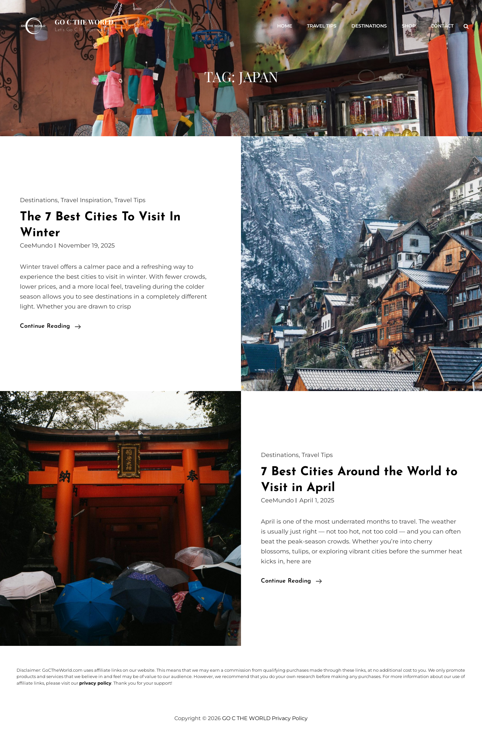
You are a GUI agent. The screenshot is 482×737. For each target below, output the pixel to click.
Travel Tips (321, 26)
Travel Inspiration (86, 200)
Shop (409, 26)
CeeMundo (36, 245)
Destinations (369, 26)
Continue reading (50, 326)
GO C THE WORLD (84, 21)
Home (284, 26)
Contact (442, 26)
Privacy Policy (290, 718)
